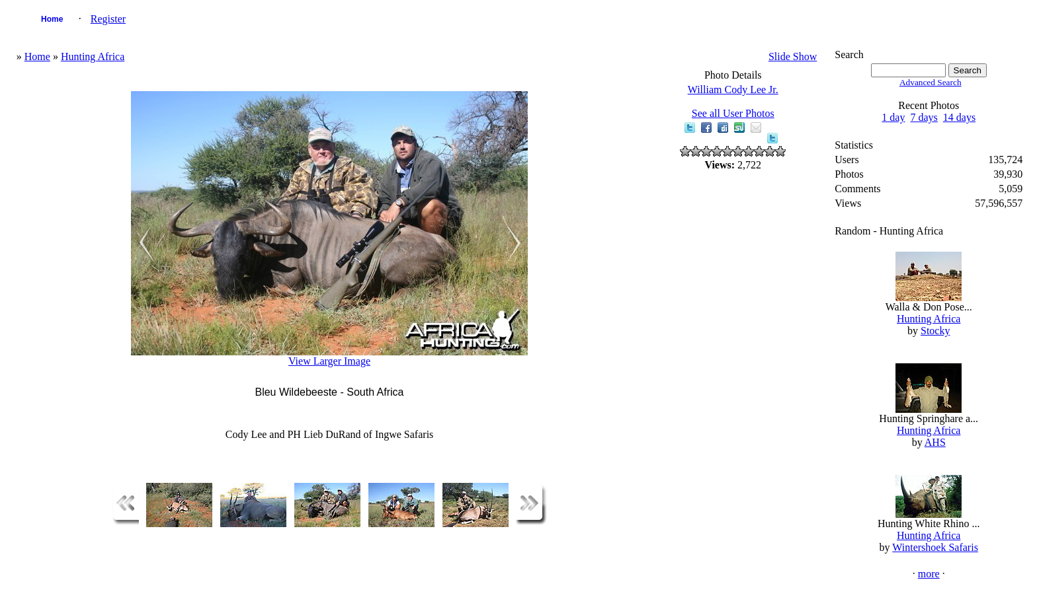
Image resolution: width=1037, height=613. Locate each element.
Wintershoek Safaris (935, 547)
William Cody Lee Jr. (733, 89)
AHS (935, 442)
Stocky (935, 330)
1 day (893, 117)
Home (52, 19)
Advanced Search (930, 82)
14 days (959, 117)
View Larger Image (329, 361)
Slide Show (792, 56)
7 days (923, 117)
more (929, 573)
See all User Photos (733, 113)
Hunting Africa (92, 56)
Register (108, 18)
